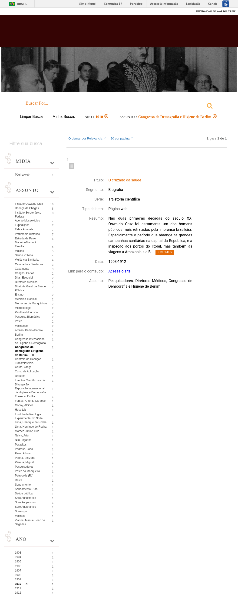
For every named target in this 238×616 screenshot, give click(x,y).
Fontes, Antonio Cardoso (30, 400)
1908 (18, 575)
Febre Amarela (24, 229)
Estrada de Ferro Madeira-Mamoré (25, 240)
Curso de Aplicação (27, 371)
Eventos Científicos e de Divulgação (30, 382)
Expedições (22, 225)
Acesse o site (119, 271)
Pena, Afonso (23, 453)
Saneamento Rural (26, 489)
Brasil (22, 4)
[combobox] (119, 106)
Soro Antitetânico (25, 506)
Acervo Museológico (27, 220)
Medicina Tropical (25, 299)
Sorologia (21, 511)
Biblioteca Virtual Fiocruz (101, 33)
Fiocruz (14, 11)
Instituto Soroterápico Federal (28, 214)
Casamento (22, 268)
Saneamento (23, 484)
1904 (18, 557)
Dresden (20, 376)
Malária (19, 250)
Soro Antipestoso (25, 502)
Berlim (19, 334)
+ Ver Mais (164, 252)
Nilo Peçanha (23, 440)
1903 (18, 552)
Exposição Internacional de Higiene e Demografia (30, 390)
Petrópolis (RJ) (24, 475)
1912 (18, 592)
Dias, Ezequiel (24, 277)
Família (19, 246)
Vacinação (21, 325)
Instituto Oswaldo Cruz (29, 203)
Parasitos (20, 444)
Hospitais (20, 409)
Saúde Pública (24, 255)
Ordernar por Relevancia (87, 138)
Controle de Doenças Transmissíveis (28, 361)
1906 (18, 566)
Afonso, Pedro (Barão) (29, 330)
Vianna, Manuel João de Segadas (30, 522)
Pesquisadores (24, 466)
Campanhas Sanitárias (29, 264)
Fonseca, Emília (25, 396)
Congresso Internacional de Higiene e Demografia (30, 341)
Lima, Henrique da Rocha (30, 422)
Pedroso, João (24, 449)
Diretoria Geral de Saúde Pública (30, 288)
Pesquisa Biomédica (27, 316)
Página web (22, 174)
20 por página (122, 138)
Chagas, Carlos (24, 273)
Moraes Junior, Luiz (27, 431)
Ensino (19, 294)
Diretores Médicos (26, 282)
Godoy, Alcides (24, 405)
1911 (18, 588)
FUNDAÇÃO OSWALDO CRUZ (216, 11)
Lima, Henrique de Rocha (30, 426)
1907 (18, 570)
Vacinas (20, 515)
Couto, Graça (23, 367)
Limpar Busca (31, 117)
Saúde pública (24, 493)
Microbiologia (23, 308)
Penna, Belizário (25, 457)
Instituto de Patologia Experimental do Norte (29, 416)
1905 (18, 561)
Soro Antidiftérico (25, 498)
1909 (18, 579)
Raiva (18, 480)
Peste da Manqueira (27, 471)
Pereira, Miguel (24, 462)
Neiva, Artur (22, 435)
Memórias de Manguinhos (31, 303)
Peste (18, 321)
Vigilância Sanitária (27, 259)
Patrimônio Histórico (27, 234)
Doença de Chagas (27, 208)
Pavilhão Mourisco (26, 312)
